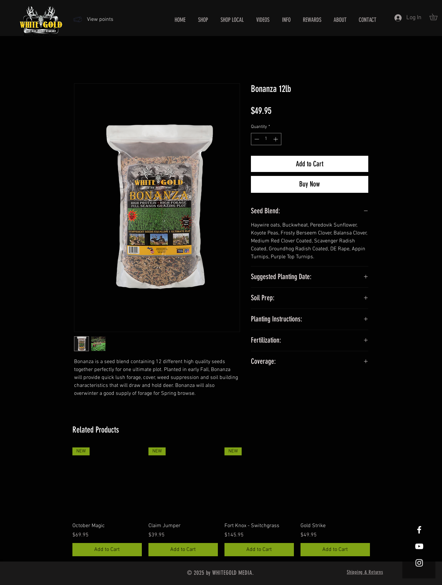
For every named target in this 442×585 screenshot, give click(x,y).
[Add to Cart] (107, 549)
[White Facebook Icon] (419, 530)
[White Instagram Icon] (419, 563)
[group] (221, 501)
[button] (286, 20)
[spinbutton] (266, 139)
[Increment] (276, 139)
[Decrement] (256, 139)
